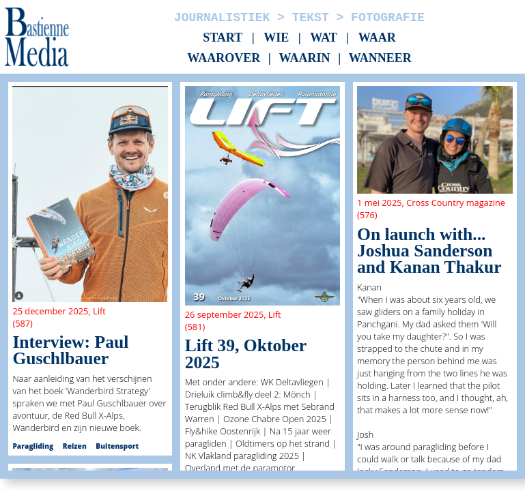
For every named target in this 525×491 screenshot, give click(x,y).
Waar (377, 37)
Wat (323, 37)
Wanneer (380, 58)
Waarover (223, 58)
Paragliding (32, 446)
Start (222, 37)
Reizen (75, 446)
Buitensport (117, 446)
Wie (276, 37)
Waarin (304, 58)
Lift (99, 311)
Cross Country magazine (455, 202)
